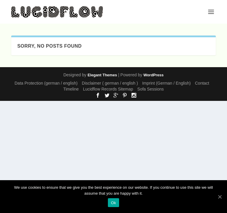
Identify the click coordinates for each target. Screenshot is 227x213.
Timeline (71, 89)
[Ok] (220, 197)
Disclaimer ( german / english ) (110, 83)
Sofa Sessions (150, 89)
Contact (202, 83)
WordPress (153, 75)
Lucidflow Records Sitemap (108, 89)
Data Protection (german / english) (45, 83)
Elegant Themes (102, 75)
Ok (113, 203)
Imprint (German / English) (166, 83)
